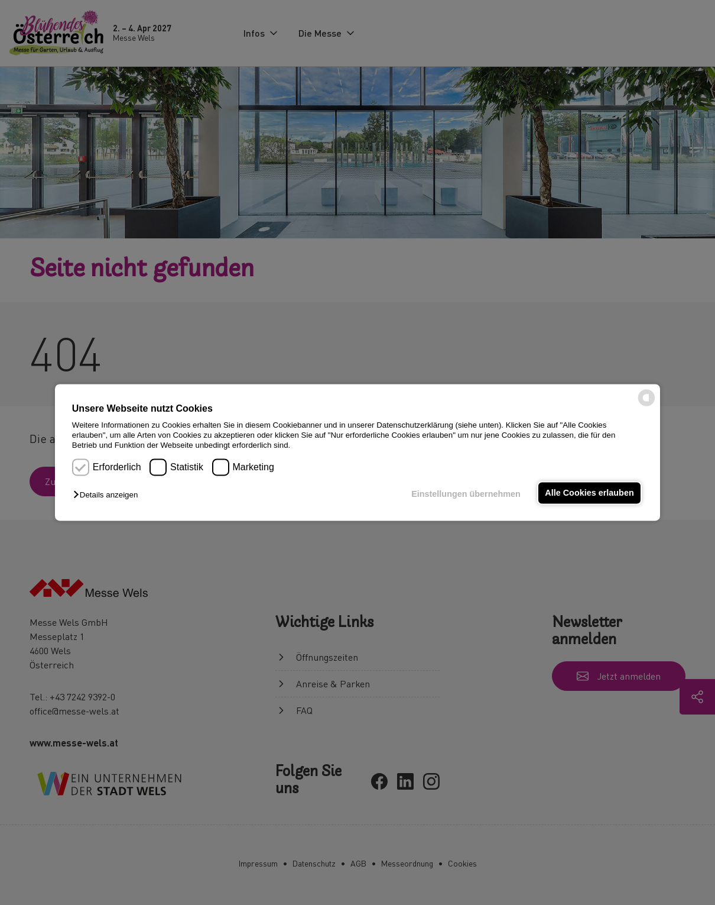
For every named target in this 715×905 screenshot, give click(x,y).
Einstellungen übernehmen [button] (466, 494)
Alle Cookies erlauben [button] (589, 492)
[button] (108, 495)
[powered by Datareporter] (646, 405)
